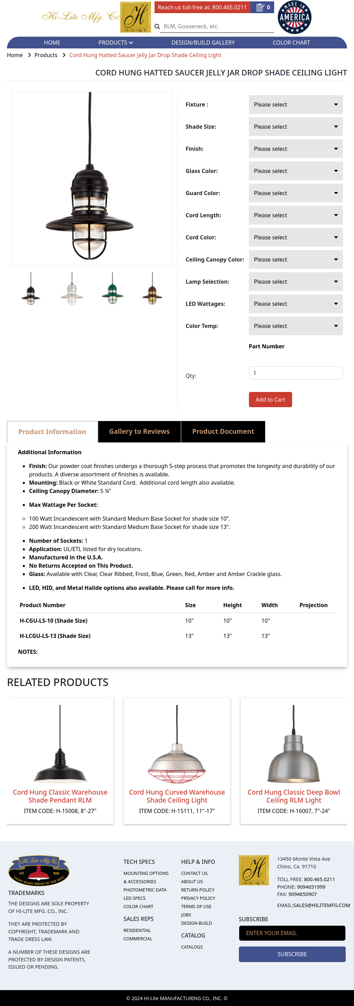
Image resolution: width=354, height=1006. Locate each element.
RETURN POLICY (198, 890)
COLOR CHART (291, 42)
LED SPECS (134, 898)
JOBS (186, 915)
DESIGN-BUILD (196, 923)
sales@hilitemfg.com (321, 905)
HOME (52, 42)
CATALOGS (192, 947)
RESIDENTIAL (137, 930)
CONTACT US (194, 873)
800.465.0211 (229, 7)
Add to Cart (270, 399)
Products (52, 55)
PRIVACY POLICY (198, 898)
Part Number (267, 346)
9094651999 (311, 887)
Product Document (223, 431)
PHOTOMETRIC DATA (144, 890)
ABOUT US (192, 881)
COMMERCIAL (137, 938)
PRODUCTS (116, 42)
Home (21, 55)
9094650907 (302, 894)
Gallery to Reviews (139, 431)
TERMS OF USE (196, 906)
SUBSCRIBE (292, 954)
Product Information (52, 431)
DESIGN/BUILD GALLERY (203, 42)
